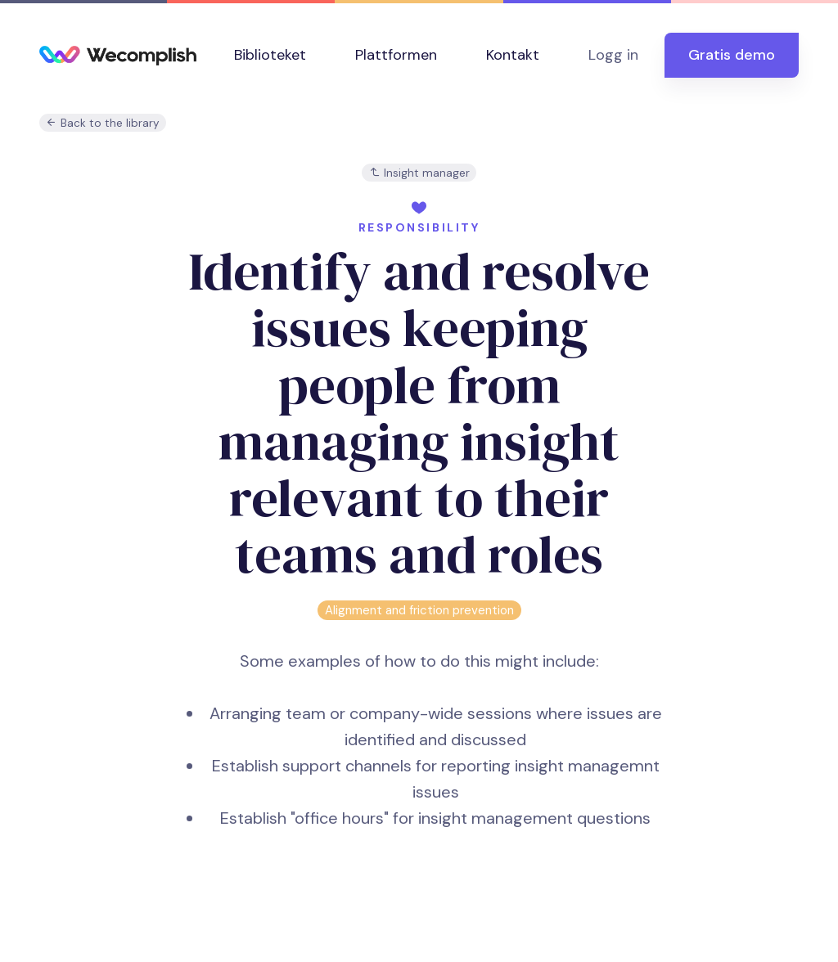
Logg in (613, 55)
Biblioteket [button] (270, 55)
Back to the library (103, 123)
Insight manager (419, 173)
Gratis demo (731, 55)
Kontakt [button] (512, 55)
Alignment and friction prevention (419, 610)
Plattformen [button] (396, 55)
